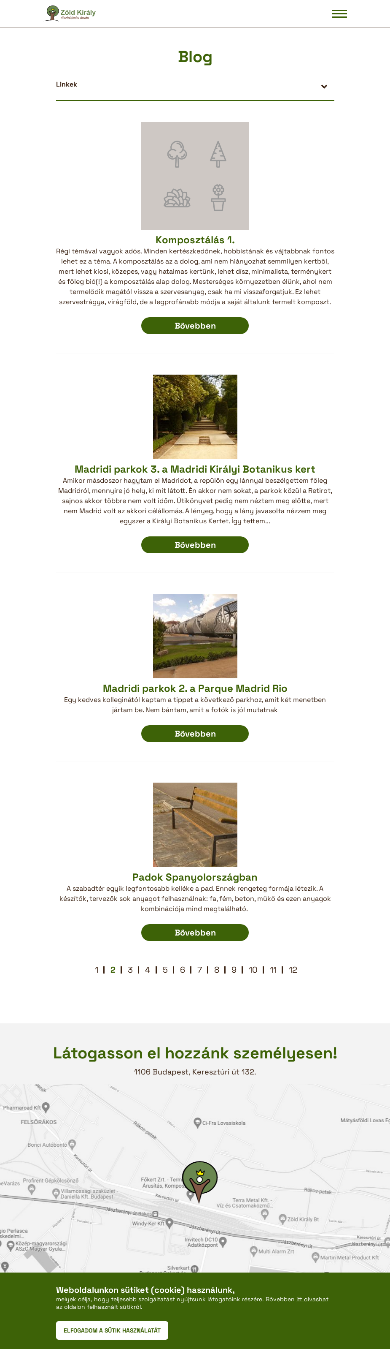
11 (273, 969)
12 (293, 969)
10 (253, 969)
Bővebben (195, 325)
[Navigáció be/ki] (339, 13)
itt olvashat (312, 1299)
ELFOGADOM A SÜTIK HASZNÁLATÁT (112, 1330)
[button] (195, 84)
